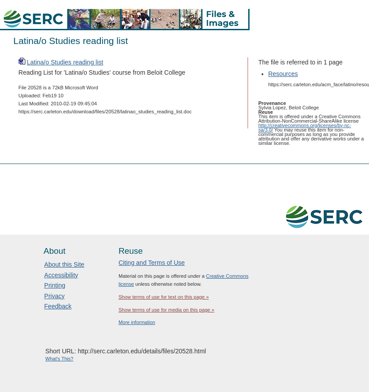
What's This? (59, 358)
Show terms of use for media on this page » (166, 309)
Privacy (54, 296)
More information (137, 322)
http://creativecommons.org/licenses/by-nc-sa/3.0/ (304, 127)
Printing (54, 285)
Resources (283, 73)
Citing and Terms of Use (152, 262)
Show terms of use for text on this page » (164, 297)
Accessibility (61, 275)
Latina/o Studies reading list (65, 62)
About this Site (64, 264)
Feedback (57, 306)
